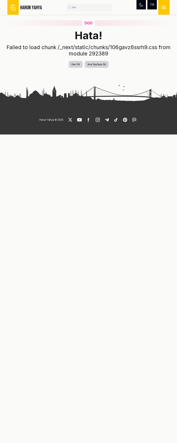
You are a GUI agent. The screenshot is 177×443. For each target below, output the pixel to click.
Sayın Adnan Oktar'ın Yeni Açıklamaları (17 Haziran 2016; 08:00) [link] (58, 166)
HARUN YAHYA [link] (31, 8)
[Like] (70, 428)
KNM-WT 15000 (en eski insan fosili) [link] (93, 203)
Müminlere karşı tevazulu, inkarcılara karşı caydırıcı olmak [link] (93, 166)
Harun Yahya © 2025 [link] (51, 428)
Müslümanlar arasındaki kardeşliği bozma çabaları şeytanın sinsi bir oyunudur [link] (25, 168)
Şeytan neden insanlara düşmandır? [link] (52, 22)
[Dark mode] (141, 4)
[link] (36, 105)
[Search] (90, 7)
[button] (26, 159)
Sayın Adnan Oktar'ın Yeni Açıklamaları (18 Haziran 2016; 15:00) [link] (24, 205)
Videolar (23, 22)
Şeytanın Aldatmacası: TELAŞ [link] (59, 203)
